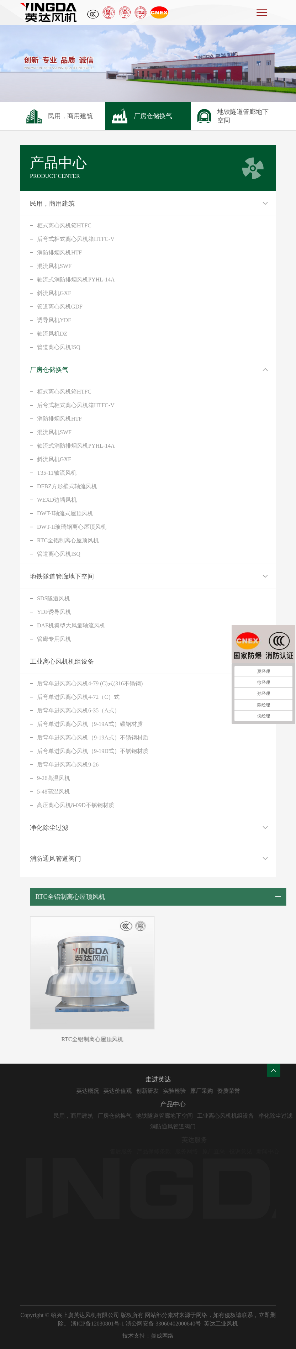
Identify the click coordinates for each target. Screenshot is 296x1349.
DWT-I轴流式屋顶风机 (65, 513)
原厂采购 (221, 1091)
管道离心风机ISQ (58, 347)
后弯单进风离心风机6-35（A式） (78, 710)
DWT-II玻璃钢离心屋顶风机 (71, 527)
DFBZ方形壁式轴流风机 (67, 486)
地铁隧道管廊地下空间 (62, 576)
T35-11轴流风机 (56, 473)
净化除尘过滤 (49, 827)
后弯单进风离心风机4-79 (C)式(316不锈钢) (90, 683)
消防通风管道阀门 (55, 858)
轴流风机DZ (52, 334)
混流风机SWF (54, 266)
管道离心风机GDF (60, 307)
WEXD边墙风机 (57, 500)
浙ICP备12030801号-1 (97, 1324)
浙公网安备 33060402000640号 (163, 1324)
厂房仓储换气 (49, 369)
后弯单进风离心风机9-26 (68, 765)
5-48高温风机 (53, 792)
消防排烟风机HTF (59, 252)
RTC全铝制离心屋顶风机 (68, 540)
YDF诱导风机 (54, 612)
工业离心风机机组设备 (62, 661)
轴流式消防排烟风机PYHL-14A (76, 279)
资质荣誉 (248, 1091)
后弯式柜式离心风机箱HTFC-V (76, 239)
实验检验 (194, 1091)
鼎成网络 (162, 1336)
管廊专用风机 (54, 639)
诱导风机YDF (54, 320)
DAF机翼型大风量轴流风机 (71, 625)
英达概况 (107, 1091)
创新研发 (167, 1091)
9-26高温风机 (53, 778)
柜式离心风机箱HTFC (64, 225)
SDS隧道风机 (53, 598)
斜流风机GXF (54, 293)
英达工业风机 (221, 1324)
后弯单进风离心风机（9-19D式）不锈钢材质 (92, 751)
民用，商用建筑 (52, 203)
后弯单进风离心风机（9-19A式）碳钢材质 (90, 724)
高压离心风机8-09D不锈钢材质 (75, 805)
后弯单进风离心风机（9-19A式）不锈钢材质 (92, 737)
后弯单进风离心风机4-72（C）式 (78, 697)
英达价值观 (137, 1091)
